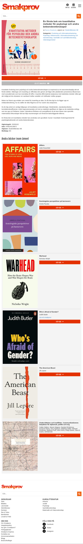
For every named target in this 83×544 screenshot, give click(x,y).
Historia (45, 501)
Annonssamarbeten (7, 536)
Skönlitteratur (5, 508)
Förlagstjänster (6, 530)
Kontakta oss (5, 534)
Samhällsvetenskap (49, 508)
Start (2, 501)
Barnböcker (5, 514)
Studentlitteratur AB (71, 30)
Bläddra (73, 6)
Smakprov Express (7, 532)
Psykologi (46, 506)
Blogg (3, 538)
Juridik (45, 503)
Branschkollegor (6, 540)
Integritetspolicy (6, 525)
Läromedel (4, 506)
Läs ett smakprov (41, 83)
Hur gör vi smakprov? (8, 527)
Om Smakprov (6, 523)
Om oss (67, 6)
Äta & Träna (5, 512)
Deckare (4, 510)
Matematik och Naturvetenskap (53, 510)
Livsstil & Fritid (6, 517)
